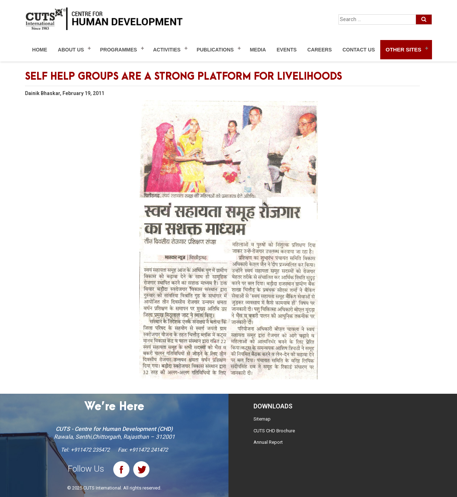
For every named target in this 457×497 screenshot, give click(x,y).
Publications (215, 50)
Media (258, 50)
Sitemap (262, 419)
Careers (319, 50)
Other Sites (403, 49)
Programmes (118, 50)
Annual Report (268, 442)
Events (287, 50)
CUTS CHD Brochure (274, 430)
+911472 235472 (90, 450)
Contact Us (358, 50)
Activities (167, 50)
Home (39, 50)
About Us (71, 50)
